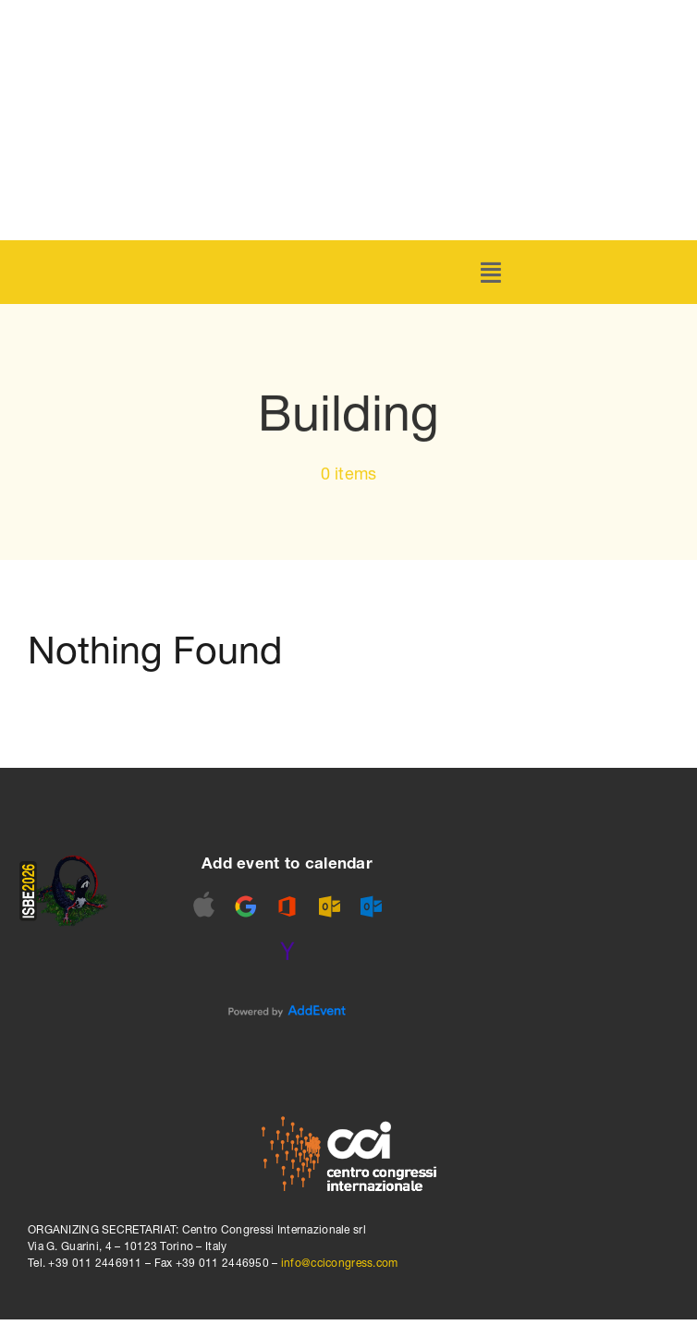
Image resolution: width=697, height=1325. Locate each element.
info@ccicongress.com (339, 1263)
